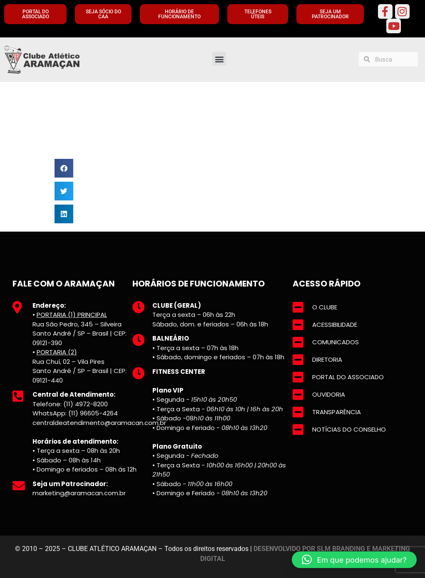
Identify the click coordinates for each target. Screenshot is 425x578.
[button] (219, 59)
